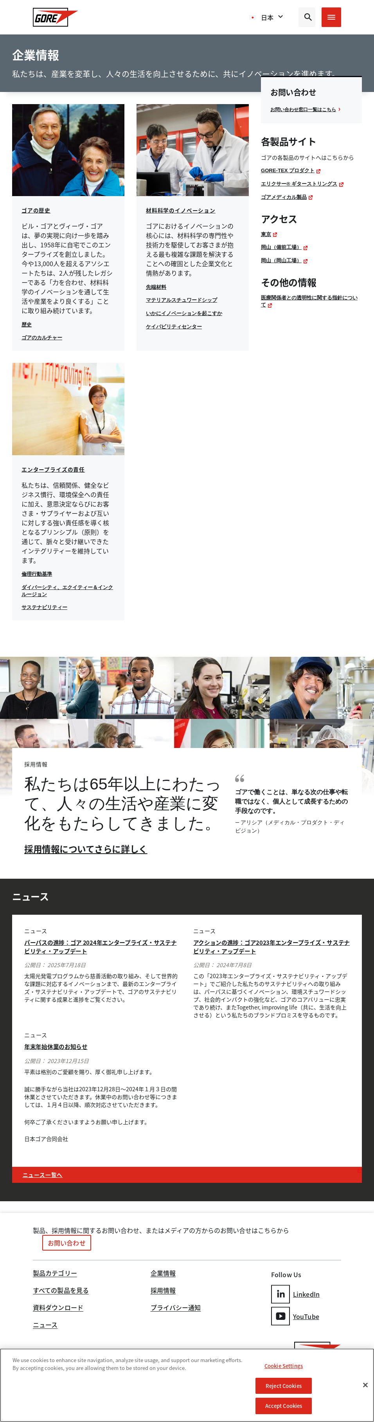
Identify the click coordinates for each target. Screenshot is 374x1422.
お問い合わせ (67, 1242)
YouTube (295, 1312)
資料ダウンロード (58, 1307)
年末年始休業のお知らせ (60, 1046)
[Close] (365, 1385)
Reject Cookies (284, 1386)
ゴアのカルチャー (43, 337)
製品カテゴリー (55, 1273)
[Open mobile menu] (331, 17)
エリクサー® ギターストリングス (302, 193)
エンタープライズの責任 (56, 469)
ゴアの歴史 (37, 210)
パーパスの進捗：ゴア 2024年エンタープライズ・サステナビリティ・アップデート (100, 946)
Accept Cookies (283, 1405)
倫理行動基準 (38, 574)
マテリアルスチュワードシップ (184, 300)
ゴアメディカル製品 (285, 206)
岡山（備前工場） (283, 256)
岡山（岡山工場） (283, 269)
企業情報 (163, 1273)
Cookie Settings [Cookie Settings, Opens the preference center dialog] (283, 1366)
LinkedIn (295, 1291)
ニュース (45, 1324)
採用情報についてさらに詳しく (88, 848)
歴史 (27, 324)
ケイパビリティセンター (176, 326)
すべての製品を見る (61, 1290)
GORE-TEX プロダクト (289, 180)
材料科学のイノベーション (183, 210)
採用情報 (163, 1290)
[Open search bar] (306, 17)
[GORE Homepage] (55, 17)
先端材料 (157, 287)
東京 (266, 243)
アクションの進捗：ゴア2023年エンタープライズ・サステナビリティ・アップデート (268, 946)
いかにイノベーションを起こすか (187, 313)
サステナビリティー (46, 607)
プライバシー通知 (176, 1307)
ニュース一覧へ (45, 1173)
